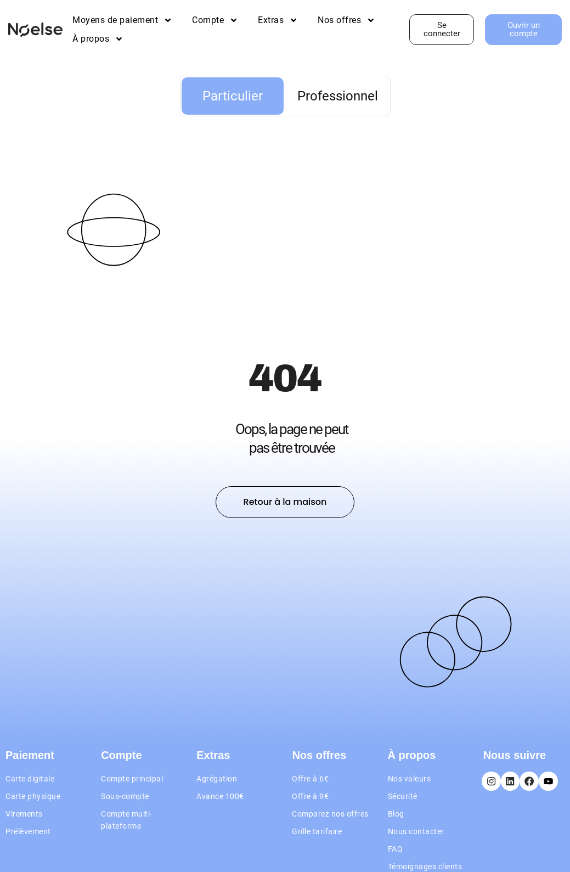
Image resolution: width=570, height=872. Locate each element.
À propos (97, 39)
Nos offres (346, 20)
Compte (215, 20)
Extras (278, 20)
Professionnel (337, 96)
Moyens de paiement (122, 20)
